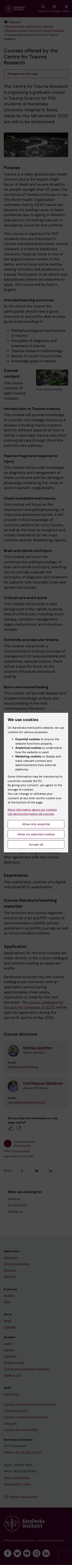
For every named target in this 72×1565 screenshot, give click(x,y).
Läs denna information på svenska (31, 814)
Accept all (36, 844)
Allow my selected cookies (36, 834)
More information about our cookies (32, 810)
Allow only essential (36, 824)
